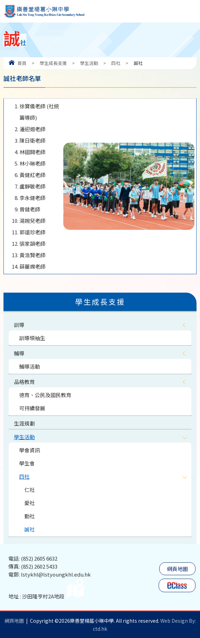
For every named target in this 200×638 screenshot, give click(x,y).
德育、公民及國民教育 (45, 394)
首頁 (21, 63)
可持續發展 (32, 408)
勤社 (29, 516)
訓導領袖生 (32, 338)
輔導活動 (29, 366)
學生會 (27, 463)
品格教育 (24, 381)
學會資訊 (29, 450)
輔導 (19, 353)
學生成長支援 (53, 63)
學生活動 (89, 63)
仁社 (29, 489)
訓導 (19, 324)
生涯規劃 (24, 423)
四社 (115, 63)
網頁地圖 (177, 568)
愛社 (29, 502)
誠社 (29, 529)
